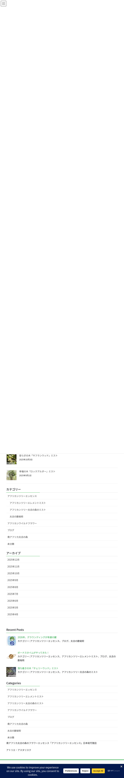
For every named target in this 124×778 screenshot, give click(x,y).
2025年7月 (12, 593)
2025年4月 (12, 614)
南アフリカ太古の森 (17, 537)
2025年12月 (13, 559)
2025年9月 (12, 580)
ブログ (10, 530)
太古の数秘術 (16, 516)
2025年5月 (12, 607)
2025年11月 (13, 566)
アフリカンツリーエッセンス (22, 496)
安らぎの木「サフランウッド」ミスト (38, 455)
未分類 (10, 543)
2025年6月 (12, 600)
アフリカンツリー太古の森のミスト (28, 509)
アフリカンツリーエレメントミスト (28, 502)
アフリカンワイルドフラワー (22, 523)
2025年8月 (12, 587)
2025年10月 (13, 573)
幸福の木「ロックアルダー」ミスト (37, 471)
